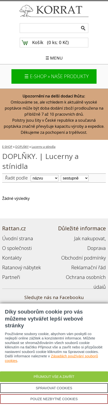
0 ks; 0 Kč (57, 42)
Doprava (96, 248)
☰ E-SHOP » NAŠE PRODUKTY (56, 76)
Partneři (11, 277)
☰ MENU (54, 58)
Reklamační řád (88, 267)
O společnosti (17, 248)
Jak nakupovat (89, 238)
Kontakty (11, 258)
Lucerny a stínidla (43, 147)
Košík (37, 42)
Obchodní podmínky (83, 258)
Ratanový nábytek (21, 267)
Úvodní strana (17, 238)
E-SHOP (7, 147)
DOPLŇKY (22, 147)
